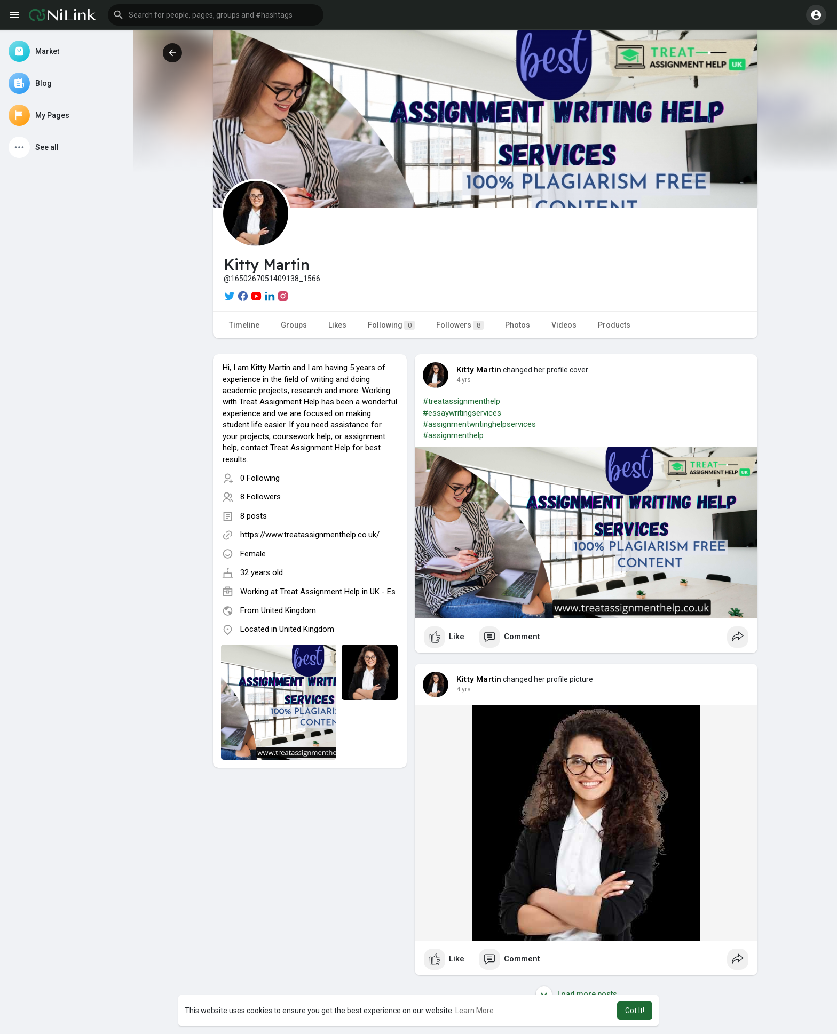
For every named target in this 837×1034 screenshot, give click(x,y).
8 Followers (260, 497)
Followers (460, 325)
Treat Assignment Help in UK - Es (338, 591)
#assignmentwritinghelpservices (479, 424)
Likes (337, 325)
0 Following (260, 478)
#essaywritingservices (462, 413)
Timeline (244, 325)
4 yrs (463, 380)
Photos (517, 325)
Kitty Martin (478, 370)
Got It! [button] (634, 1010)
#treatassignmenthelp (461, 401)
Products (614, 325)
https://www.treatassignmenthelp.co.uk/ (310, 534)
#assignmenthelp (453, 435)
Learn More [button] (474, 1010)
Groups (294, 325)
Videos (564, 325)
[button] (215, 15)
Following (391, 325)
